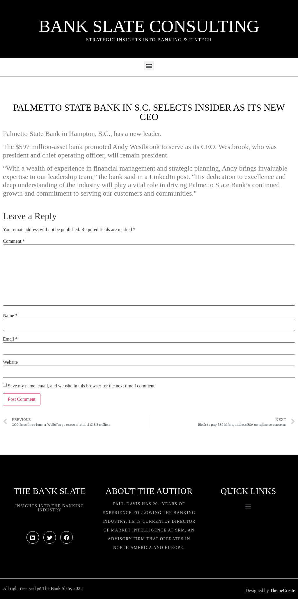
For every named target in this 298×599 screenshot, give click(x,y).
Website (10, 362)
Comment (14, 241)
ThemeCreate (282, 590)
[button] (149, 65)
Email (10, 339)
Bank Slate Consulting (149, 26)
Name (10, 315)
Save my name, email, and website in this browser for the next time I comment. (82, 386)
